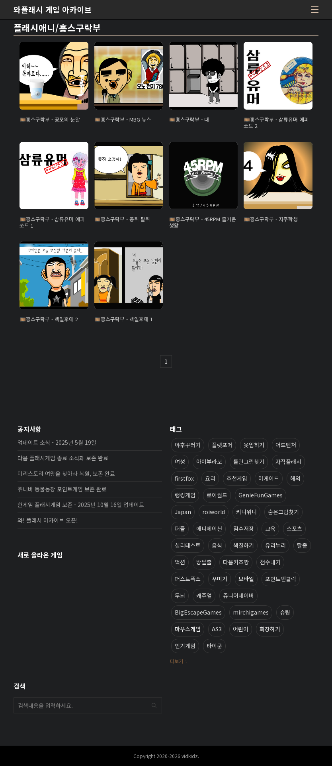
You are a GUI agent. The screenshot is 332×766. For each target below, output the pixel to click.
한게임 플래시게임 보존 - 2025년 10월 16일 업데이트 (81, 505)
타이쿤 (214, 646)
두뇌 (180, 595)
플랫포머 (222, 445)
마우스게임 (188, 629)
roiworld (213, 512)
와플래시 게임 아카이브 (53, 9)
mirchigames (251, 612)
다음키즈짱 (236, 562)
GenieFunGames (260, 495)
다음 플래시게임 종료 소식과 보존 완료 (63, 458)
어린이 (240, 629)
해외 (295, 478)
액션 (180, 562)
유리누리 (275, 545)
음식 (217, 545)
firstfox (184, 478)
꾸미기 (219, 579)
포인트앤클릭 (280, 579)
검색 (154, 705)
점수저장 (243, 528)
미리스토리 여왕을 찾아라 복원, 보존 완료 (66, 473)
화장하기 (270, 629)
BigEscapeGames (198, 612)
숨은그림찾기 (283, 512)
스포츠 (294, 528)
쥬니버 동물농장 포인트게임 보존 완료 (62, 489)
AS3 (217, 629)
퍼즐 (180, 528)
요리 (210, 478)
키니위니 (246, 512)
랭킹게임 (185, 495)
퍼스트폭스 (188, 579)
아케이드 (268, 478)
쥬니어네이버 (238, 595)
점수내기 (270, 562)
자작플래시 (288, 461)
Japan (183, 512)
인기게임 (185, 646)
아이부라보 (209, 461)
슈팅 (285, 612)
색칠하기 (243, 545)
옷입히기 (254, 445)
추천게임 (237, 478)
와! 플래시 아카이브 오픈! (48, 520)
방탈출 (204, 562)
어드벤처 (285, 445)
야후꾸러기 (188, 445)
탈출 (302, 545)
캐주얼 (204, 595)
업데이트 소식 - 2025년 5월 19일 (57, 442)
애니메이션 (209, 528)
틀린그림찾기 (248, 461)
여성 (180, 461)
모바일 (246, 579)
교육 (270, 528)
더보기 (176, 661)
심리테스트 (188, 545)
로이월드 (217, 495)
